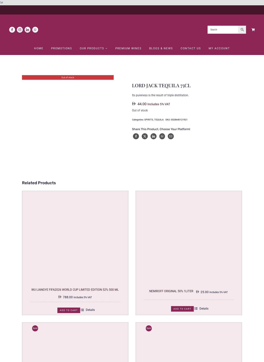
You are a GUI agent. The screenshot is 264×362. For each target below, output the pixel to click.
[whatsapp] (35, 30)
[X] (145, 136)
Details (88, 310)
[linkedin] (27, 30)
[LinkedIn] (153, 136)
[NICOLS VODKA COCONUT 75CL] (189, 325)
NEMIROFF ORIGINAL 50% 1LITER (171, 291)
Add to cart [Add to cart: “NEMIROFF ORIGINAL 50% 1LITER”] (182, 309)
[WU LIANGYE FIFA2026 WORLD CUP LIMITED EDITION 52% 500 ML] (75, 193)
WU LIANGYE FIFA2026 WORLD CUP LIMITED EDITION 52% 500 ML (75, 290)
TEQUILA (159, 119)
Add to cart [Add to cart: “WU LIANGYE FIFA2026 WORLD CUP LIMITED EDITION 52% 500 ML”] (69, 310)
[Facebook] (136, 136)
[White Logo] (132, 18)
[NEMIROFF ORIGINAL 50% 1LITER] (189, 193)
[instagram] (20, 30)
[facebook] (12, 30)
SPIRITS (148, 119)
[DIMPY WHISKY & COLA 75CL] (75, 325)
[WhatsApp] (162, 136)
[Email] (171, 136)
